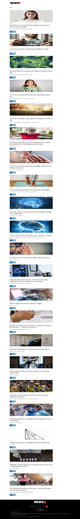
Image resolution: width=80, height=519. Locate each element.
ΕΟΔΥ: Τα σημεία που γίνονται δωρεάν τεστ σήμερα (26, 303)
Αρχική (12, 516)
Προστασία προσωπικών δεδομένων (32, 516)
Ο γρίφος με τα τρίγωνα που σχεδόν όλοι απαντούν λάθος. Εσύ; (30, 443)
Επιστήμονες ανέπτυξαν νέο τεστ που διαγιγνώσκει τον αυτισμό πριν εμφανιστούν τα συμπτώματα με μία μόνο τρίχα (30, 143)
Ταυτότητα (38, 516)
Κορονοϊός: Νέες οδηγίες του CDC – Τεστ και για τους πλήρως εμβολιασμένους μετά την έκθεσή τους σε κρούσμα (29, 280)
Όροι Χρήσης (25, 516)
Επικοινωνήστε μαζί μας (16, 516)
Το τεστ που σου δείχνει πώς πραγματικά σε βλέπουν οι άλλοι (29, 49)
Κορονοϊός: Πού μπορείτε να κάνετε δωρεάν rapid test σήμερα (29, 349)
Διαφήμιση (21, 516)
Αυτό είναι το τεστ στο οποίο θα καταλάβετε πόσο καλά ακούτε (30, 258)
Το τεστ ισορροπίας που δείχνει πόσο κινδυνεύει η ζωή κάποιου (30, 190)
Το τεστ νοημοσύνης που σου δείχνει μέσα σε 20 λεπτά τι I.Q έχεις (30, 236)
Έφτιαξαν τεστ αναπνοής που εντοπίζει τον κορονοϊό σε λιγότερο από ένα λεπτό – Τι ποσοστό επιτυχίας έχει (30, 326)
